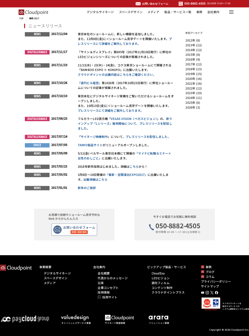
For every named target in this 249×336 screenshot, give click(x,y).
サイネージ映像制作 (94, 136)
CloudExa (158, 273)
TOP (21, 18)
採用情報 (104, 292)
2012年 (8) (192, 40)
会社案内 (213, 12)
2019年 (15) (193, 74)
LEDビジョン (161, 278)
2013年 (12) (193, 45)
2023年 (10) (193, 93)
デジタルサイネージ (100, 12)
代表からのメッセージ (113, 278)
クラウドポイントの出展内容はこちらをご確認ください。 (117, 74)
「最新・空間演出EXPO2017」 (127, 174)
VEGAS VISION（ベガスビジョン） (134, 118)
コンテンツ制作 (162, 287)
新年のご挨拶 (87, 188)
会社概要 (104, 273)
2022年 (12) (193, 88)
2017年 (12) (193, 64)
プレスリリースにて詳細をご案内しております (125, 41)
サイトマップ (210, 286)
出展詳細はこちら (95, 179)
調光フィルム (161, 283)
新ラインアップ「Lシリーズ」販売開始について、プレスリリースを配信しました (125, 123)
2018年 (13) (193, 69)
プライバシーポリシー (216, 281)
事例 (199, 12)
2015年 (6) (192, 54)
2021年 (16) (193, 83)
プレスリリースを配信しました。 (148, 136)
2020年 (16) (193, 78)
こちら (134, 166)
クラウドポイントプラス (168, 292)
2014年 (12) (193, 50)
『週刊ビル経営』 (90, 83)
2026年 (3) (192, 107)
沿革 (101, 283)
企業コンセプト (108, 287)
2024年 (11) (193, 97)
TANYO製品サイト (90, 145)
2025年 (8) (192, 102)
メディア (153, 12)
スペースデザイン (131, 12)
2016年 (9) (192, 59)
